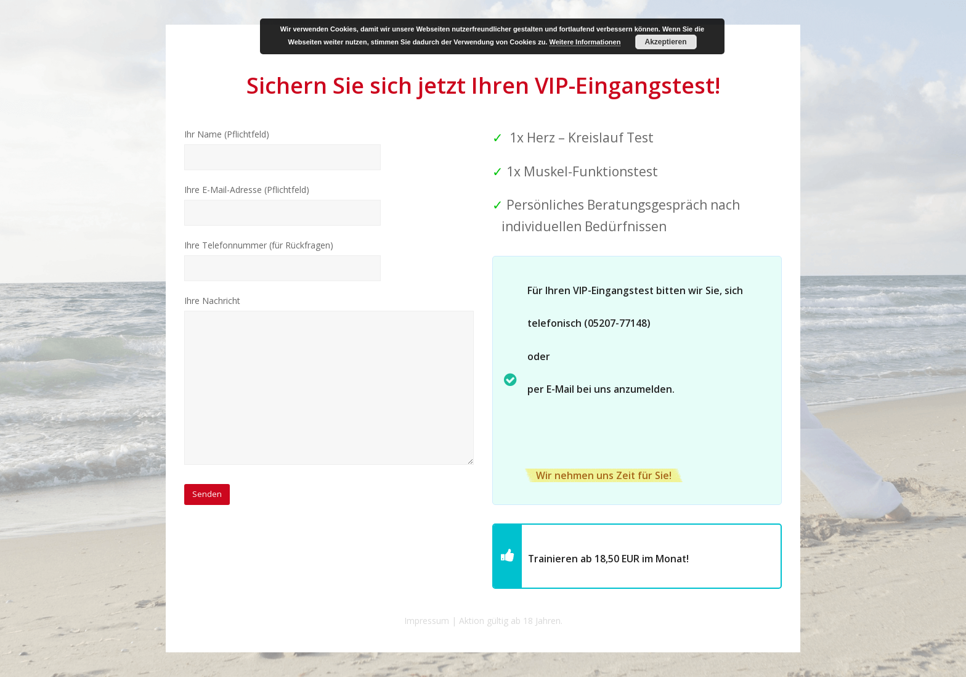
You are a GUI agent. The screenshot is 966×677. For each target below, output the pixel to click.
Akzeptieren (665, 42)
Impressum (426, 620)
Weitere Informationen (585, 42)
